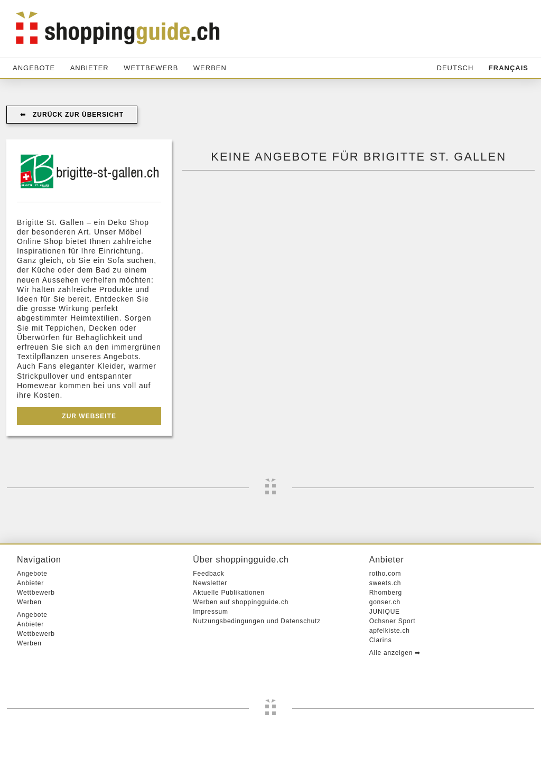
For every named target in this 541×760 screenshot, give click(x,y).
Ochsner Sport (392, 621)
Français (508, 68)
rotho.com (385, 573)
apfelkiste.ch (389, 630)
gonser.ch (384, 602)
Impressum (210, 611)
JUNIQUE (384, 611)
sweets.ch (385, 583)
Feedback (208, 573)
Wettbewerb (151, 68)
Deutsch (455, 68)
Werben (210, 68)
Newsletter (210, 583)
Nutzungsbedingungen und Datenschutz (257, 621)
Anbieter (89, 68)
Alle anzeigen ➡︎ (395, 652)
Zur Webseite (89, 416)
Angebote (34, 68)
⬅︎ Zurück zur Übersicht (72, 114)
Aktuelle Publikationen (229, 592)
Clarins (380, 640)
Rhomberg (385, 592)
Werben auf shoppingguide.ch (240, 602)
